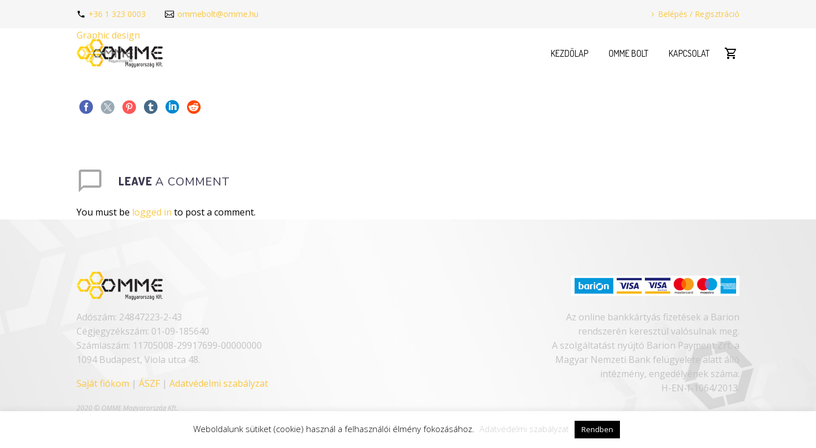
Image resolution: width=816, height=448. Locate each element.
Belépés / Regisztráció (699, 14)
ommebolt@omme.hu (217, 14)
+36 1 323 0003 (117, 14)
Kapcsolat (689, 53)
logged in (152, 212)
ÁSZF (149, 383)
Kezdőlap (569, 53)
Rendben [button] (597, 429)
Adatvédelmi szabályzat (218, 383)
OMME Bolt (628, 53)
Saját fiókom (102, 383)
